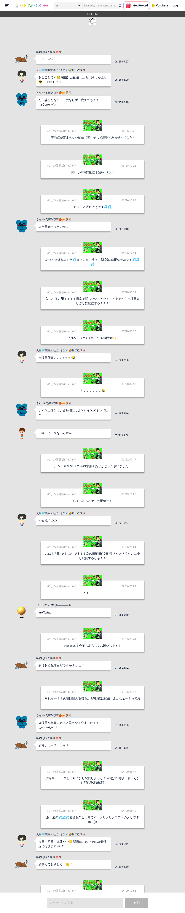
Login (176, 5)
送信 (137, 902)
